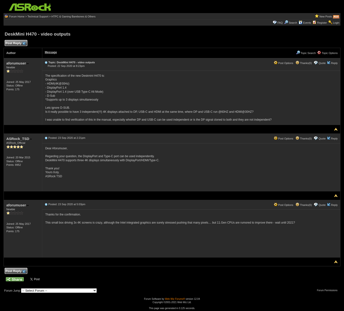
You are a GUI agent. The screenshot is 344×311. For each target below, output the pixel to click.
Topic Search (306, 53)
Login (336, 22)
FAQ (280, 22)
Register (322, 22)
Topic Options (327, 53)
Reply (334, 63)
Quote (322, 63)
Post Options (283, 63)
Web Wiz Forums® (175, 299)
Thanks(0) (304, 63)
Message (51, 52)
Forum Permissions (328, 290)
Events (305, 22)
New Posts (325, 16)
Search (293, 22)
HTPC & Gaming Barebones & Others (73, 16)
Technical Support (37, 16)
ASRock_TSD (19, 139)
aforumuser (17, 63)
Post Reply (15, 43)
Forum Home (16, 16)
